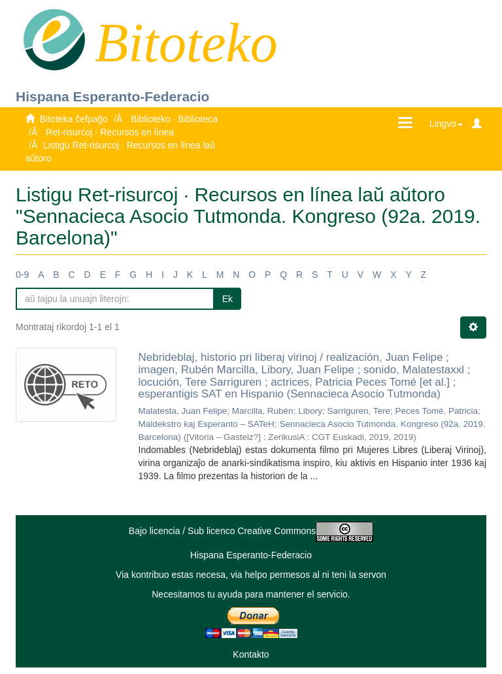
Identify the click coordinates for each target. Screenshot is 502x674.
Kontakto (251, 654)
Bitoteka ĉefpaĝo (74, 119)
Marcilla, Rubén (262, 411)
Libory (310, 411)
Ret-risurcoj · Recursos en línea (110, 132)
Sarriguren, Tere (358, 411)
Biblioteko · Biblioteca (174, 119)
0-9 (22, 274)
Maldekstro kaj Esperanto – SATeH (207, 424)
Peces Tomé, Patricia (436, 411)
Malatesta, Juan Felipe (183, 411)
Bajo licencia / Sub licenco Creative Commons (251, 531)
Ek (227, 299)
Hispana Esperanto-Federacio (112, 96)
